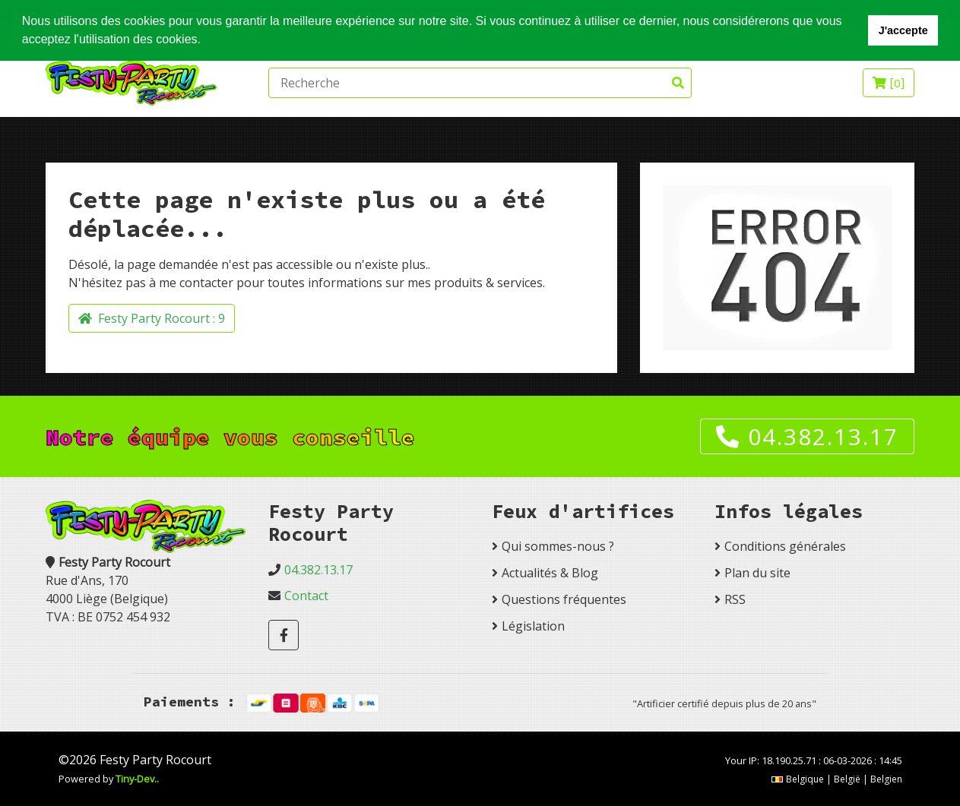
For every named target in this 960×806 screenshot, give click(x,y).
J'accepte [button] (903, 30)
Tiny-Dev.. (137, 778)
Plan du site (757, 572)
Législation (533, 626)
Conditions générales (785, 546)
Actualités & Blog (550, 572)
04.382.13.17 (807, 436)
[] (889, 82)
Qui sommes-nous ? (558, 546)
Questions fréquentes (564, 599)
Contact (306, 595)
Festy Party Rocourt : (151, 318)
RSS (735, 599)
